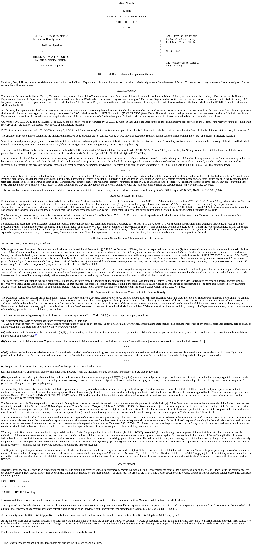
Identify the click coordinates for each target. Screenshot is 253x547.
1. (2, 543)
